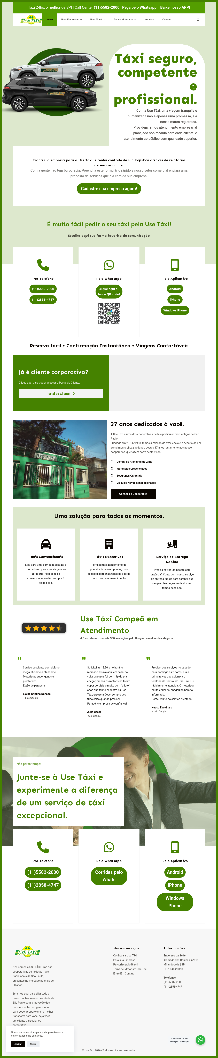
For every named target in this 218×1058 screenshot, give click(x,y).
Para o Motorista (125, 20)
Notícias (149, 19)
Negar (33, 1044)
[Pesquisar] (198, 20)
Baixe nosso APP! (175, 7)
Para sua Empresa (124, 960)
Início (49, 19)
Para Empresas (72, 20)
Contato (166, 19)
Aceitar (18, 1044)
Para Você (98, 20)
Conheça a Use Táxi (125, 955)
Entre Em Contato (124, 973)
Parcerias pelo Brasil (125, 964)
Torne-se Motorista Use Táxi (130, 969)
